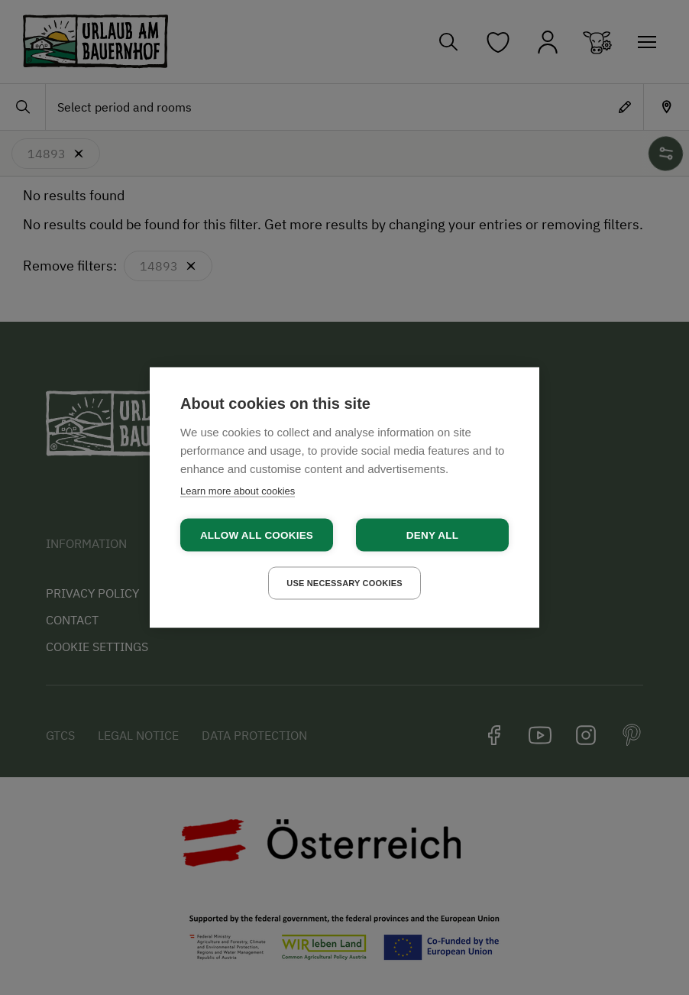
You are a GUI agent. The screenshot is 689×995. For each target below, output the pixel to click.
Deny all (432, 535)
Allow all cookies (256, 535)
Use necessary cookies (344, 583)
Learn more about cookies (237, 491)
